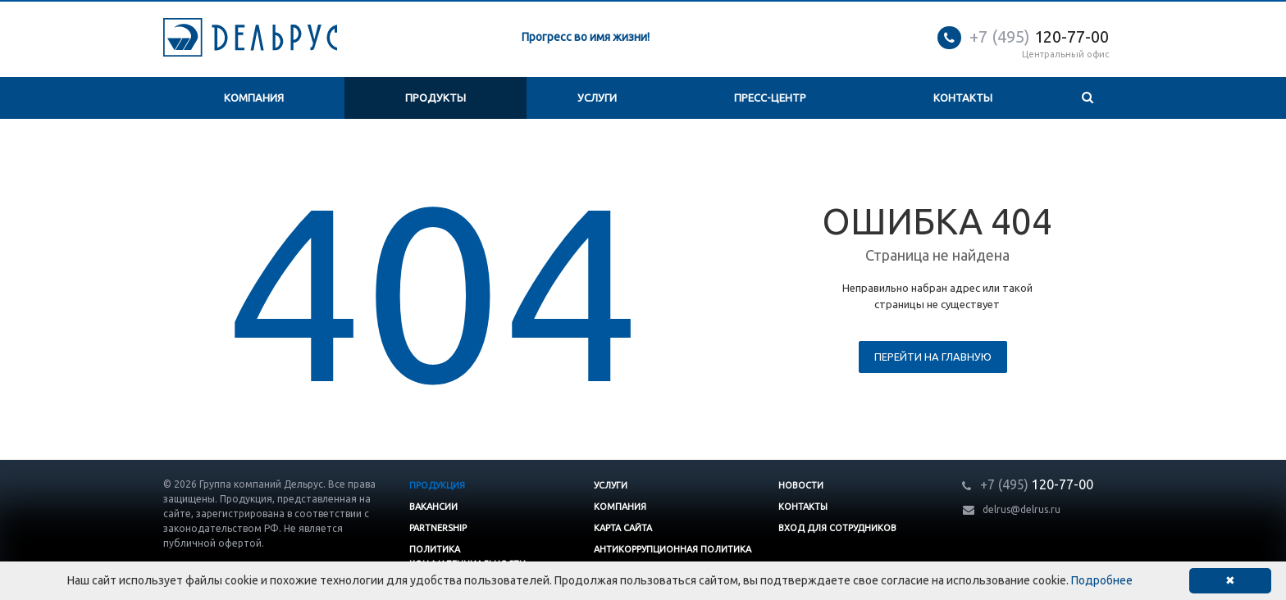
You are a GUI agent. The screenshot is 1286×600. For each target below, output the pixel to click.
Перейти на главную (933, 356)
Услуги (597, 97)
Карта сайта (623, 528)
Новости (800, 485)
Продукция (437, 485)
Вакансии (433, 506)
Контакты (962, 97)
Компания (254, 97)
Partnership (438, 528)
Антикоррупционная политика (672, 549)
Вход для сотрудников (837, 528)
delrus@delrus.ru (1021, 509)
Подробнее (1102, 580)
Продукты (435, 97)
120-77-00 (1039, 36)
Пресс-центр (770, 97)
